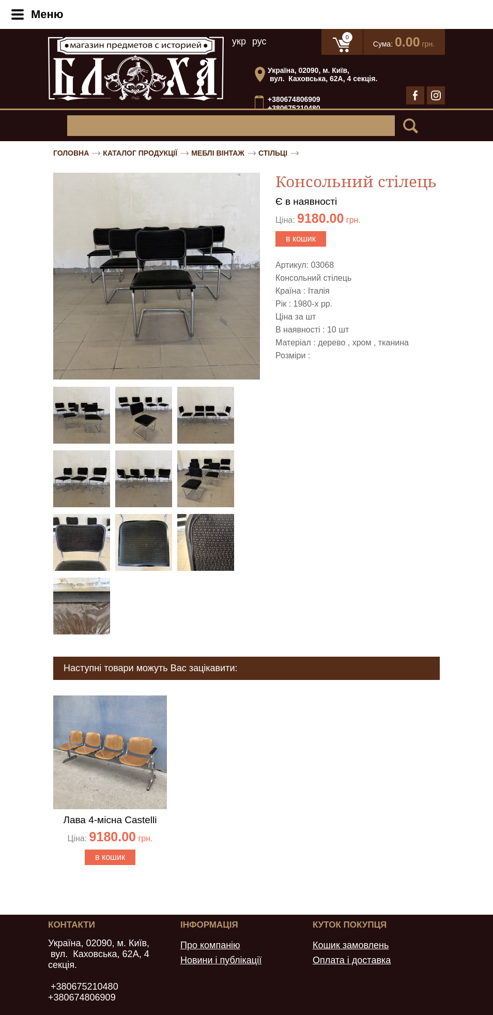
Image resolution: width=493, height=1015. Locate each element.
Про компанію (210, 945)
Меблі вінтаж (217, 153)
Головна (71, 153)
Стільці (272, 153)
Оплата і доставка (352, 960)
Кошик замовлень (351, 945)
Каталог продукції (140, 153)
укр (239, 41)
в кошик (301, 238)
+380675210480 (294, 108)
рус (259, 41)
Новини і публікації (220, 960)
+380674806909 (294, 99)
